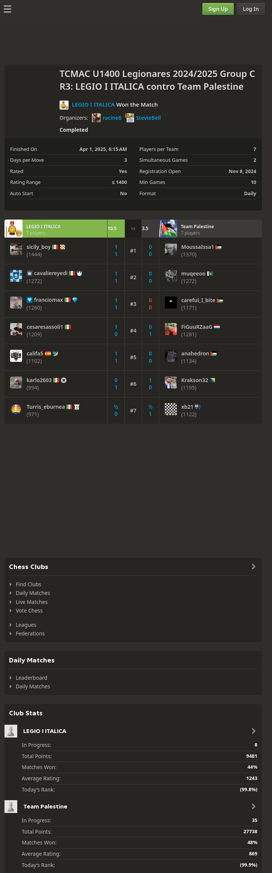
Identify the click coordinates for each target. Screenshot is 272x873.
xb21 (187, 407)
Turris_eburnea (46, 407)
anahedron (195, 354)
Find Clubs (28, 584)
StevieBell (143, 117)
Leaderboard (31, 677)
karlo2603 (39, 380)
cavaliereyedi (50, 273)
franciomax (48, 300)
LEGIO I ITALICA (93, 104)
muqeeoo (193, 274)
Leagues (26, 624)
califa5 (35, 354)
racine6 (106, 117)
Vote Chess (29, 610)
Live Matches (32, 601)
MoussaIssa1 (197, 247)
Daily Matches (33, 592)
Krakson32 (194, 380)
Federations (30, 633)
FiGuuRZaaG (196, 327)
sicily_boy (39, 247)
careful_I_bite (198, 300)
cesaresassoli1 (45, 327)
